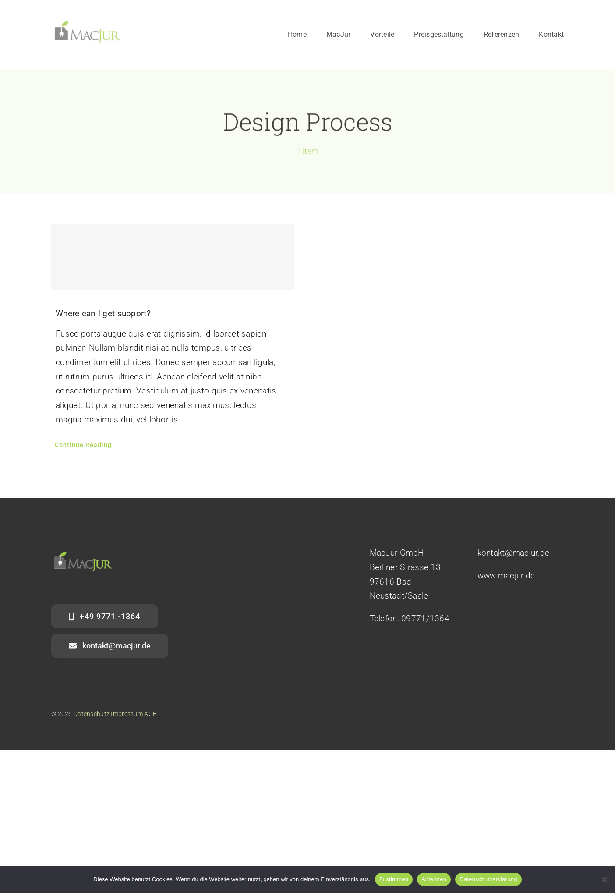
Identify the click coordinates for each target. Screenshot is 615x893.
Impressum (127, 713)
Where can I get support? (103, 313)
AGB (150, 713)
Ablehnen (433, 879)
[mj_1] (87, 20)
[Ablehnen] (604, 879)
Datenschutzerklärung (488, 879)
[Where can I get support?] (172, 257)
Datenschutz (92, 713)
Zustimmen (394, 879)
